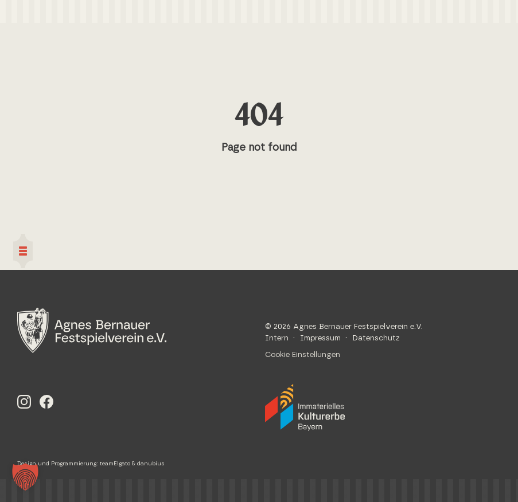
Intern (277, 338)
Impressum (320, 338)
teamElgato (115, 463)
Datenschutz (376, 338)
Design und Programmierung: (58, 463)
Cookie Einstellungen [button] (302, 355)
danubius (151, 463)
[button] (25, 477)
